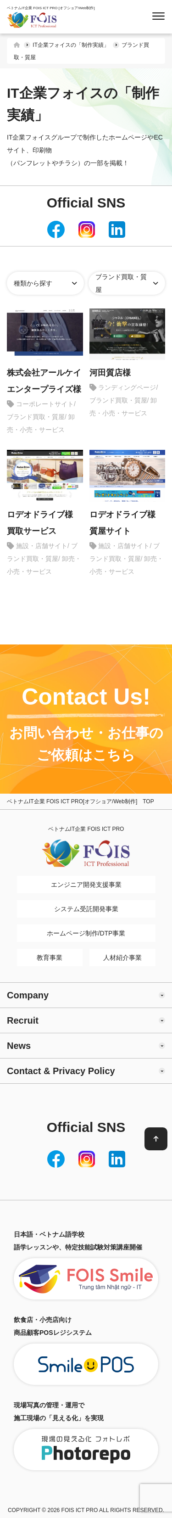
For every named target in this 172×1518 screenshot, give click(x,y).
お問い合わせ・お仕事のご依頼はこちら (86, 743)
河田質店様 (110, 372)
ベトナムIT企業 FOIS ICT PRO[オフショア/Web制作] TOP (80, 801)
